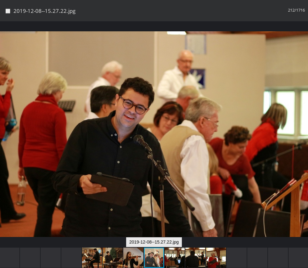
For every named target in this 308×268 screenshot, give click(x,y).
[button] (302, 38)
